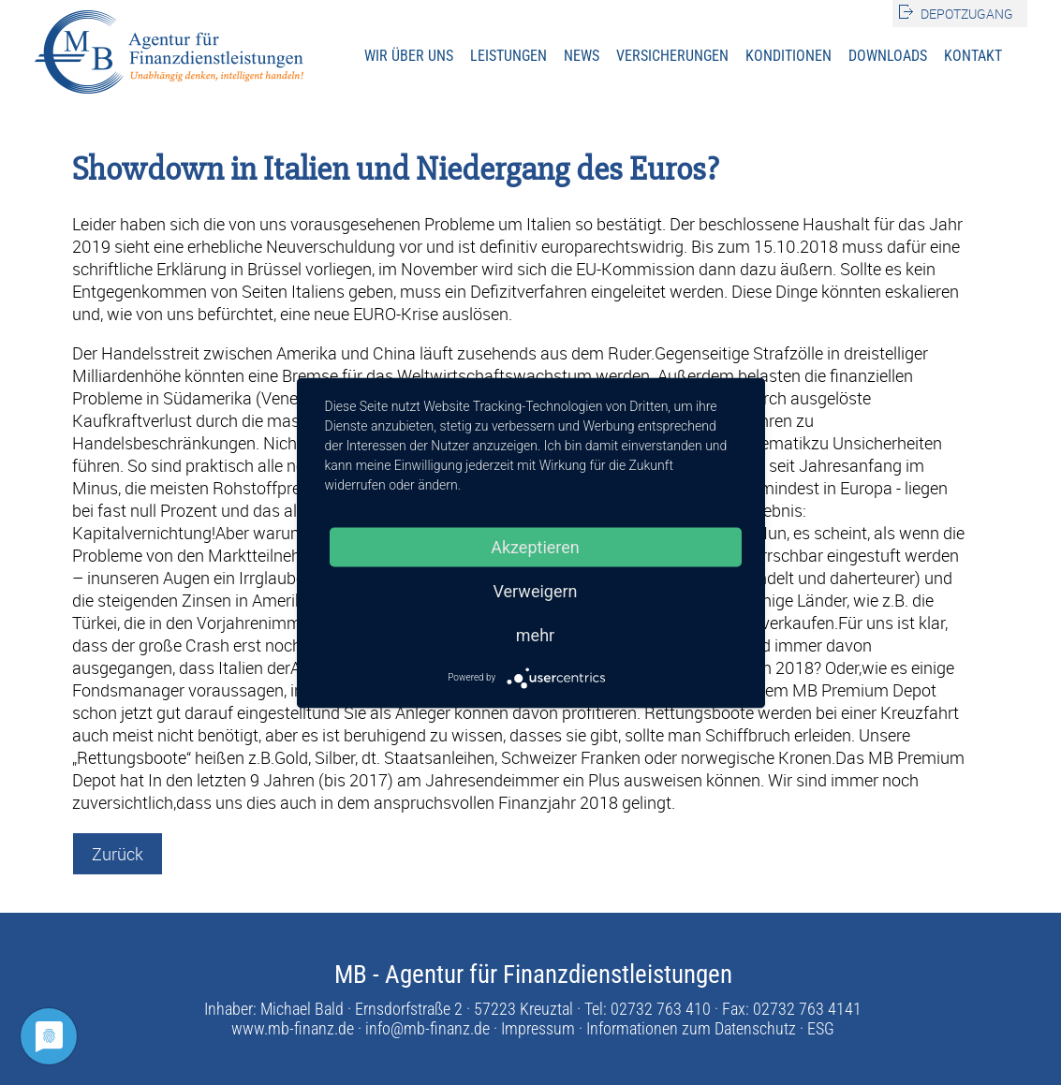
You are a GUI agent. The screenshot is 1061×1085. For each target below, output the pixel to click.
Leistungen (508, 56)
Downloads (887, 56)
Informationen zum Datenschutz (691, 1028)
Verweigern (535, 590)
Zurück (117, 854)
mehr (535, 634)
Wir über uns (408, 56)
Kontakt (973, 56)
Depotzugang (967, 13)
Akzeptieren (535, 546)
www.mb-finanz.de (292, 1028)
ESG (820, 1028)
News (581, 56)
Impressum (538, 1028)
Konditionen (788, 56)
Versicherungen (672, 56)
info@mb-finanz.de (427, 1028)
